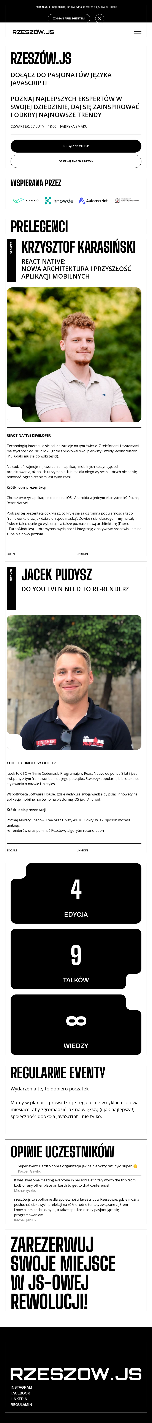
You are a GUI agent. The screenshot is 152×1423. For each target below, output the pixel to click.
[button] (137, 31)
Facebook (20, 1393)
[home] (32, 31)
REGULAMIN (21, 1405)
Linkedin (82, 554)
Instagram (21, 1387)
